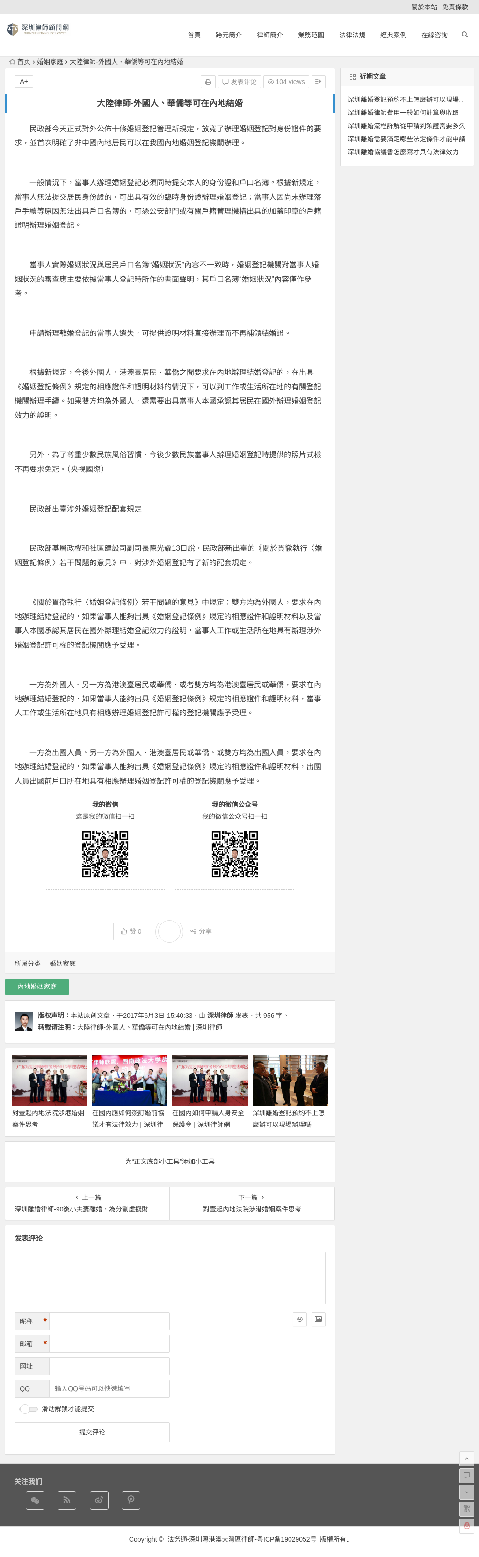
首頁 (194, 35)
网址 (26, 1366)
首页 (19, 61)
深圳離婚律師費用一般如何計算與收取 (403, 112)
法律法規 (352, 35)
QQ (25, 1388)
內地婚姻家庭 (37, 986)
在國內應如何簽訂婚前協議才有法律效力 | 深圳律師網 (128, 1124)
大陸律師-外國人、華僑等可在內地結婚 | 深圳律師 (149, 1027)
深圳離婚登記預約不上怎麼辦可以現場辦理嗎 (413, 99)
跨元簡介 (229, 35)
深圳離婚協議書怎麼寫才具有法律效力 (403, 152)
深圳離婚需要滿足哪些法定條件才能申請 (406, 139)
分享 (201, 931)
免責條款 (455, 7)
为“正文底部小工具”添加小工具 (170, 1161)
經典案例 (393, 35)
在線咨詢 (434, 35)
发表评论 (239, 82)
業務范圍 (311, 35)
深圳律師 (220, 1015)
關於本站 (424, 7)
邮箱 (33, 1344)
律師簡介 (270, 35)
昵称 (33, 1321)
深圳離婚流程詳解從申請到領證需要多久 (406, 126)
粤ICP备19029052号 (287, 1539)
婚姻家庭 (50, 61)
